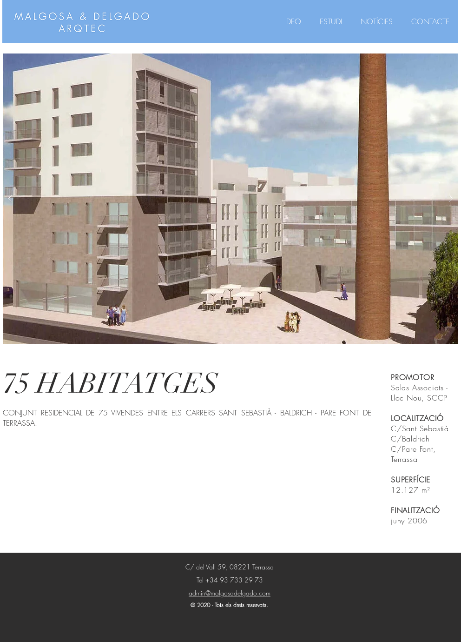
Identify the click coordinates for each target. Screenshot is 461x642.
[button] (230, 199)
